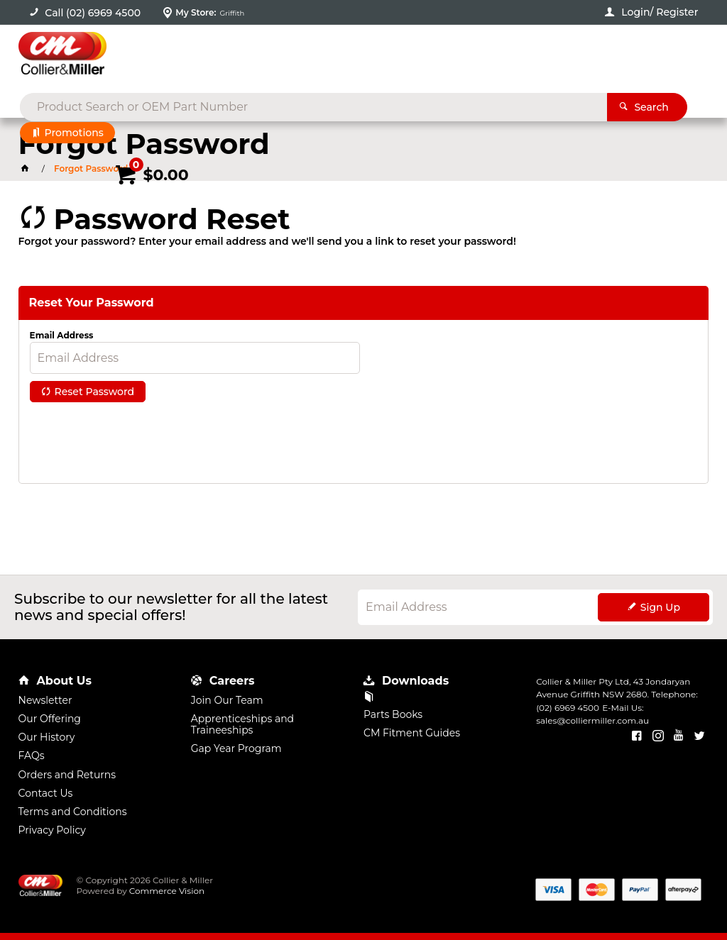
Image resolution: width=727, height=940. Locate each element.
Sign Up (660, 607)
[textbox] (341, 57)
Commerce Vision (166, 890)
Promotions (74, 132)
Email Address (62, 336)
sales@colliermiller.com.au (592, 720)
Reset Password (94, 391)
